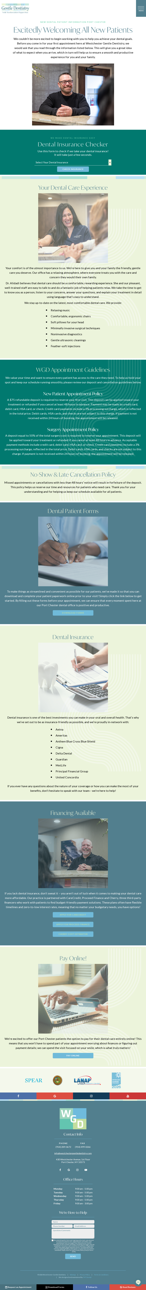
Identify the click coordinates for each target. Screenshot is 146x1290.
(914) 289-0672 (63, 1146)
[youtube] (86, 1170)
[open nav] (141, 8)
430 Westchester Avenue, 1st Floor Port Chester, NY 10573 (73, 1160)
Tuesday (58, 1192)
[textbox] (73, 162)
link (86, 1250)
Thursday (59, 1199)
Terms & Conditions (101, 1275)
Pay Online (73, 1055)
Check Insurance (73, 169)
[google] (69, 1170)
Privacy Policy (85, 1275)
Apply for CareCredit (73, 914)
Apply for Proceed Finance (73, 924)
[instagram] (77, 1170)
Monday (58, 1188)
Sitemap (73, 1275)
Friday (57, 1203)
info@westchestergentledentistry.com (73, 1153)
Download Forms (73, 613)
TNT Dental (87, 1277)
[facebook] (60, 1170)
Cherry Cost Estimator (73, 934)
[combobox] (73, 162)
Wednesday (60, 1196)
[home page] (15, 8)
